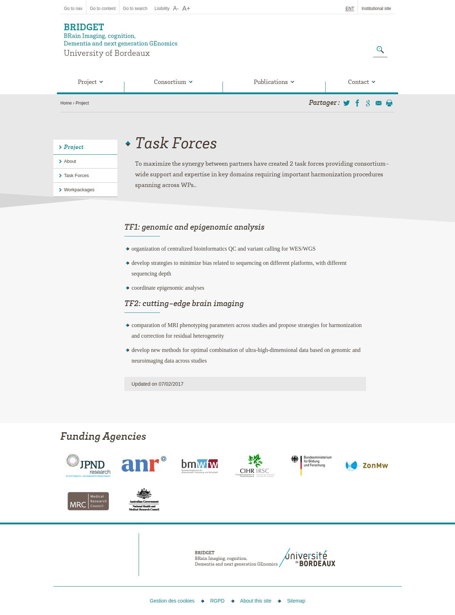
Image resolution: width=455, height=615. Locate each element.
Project (82, 103)
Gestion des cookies (172, 601)
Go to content (103, 8)
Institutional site (376, 8)
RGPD (217, 601)
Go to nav (73, 8)
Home (66, 103)
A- (176, 8)
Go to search (135, 8)
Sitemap (296, 601)
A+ (186, 8)
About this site (256, 601)
